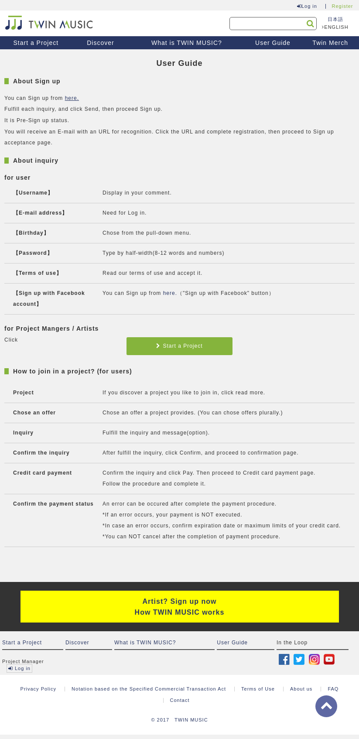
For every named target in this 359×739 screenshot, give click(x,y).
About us (301, 688)
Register (342, 6)
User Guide (273, 42)
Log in (307, 6)
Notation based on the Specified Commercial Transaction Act (149, 688)
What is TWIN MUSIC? (186, 42)
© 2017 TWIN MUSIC (179, 719)
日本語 (335, 19)
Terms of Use (258, 688)
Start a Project (35, 42)
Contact (180, 700)
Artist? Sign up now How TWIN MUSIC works (180, 607)
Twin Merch (330, 42)
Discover (100, 42)
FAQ (333, 688)
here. (72, 98)
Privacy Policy (38, 688)
